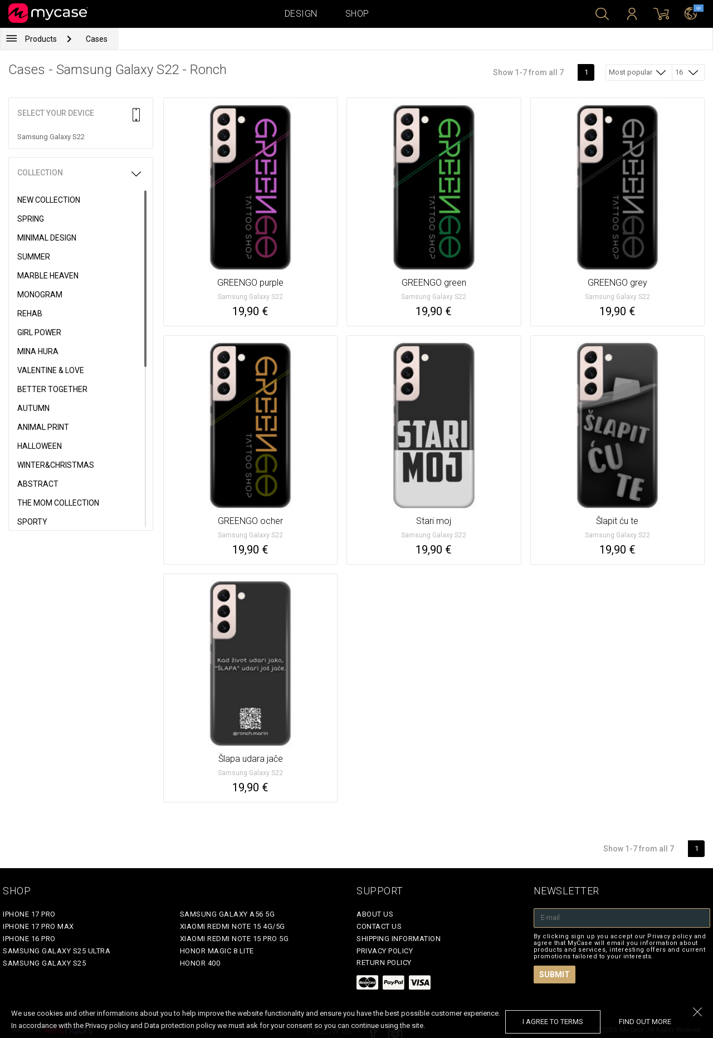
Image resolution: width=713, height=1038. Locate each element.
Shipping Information (398, 938)
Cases (97, 39)
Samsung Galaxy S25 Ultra (56, 951)
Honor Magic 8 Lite (217, 951)
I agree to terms (552, 1021)
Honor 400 (200, 963)
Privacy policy (384, 951)
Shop (357, 13)
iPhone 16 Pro (29, 938)
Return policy (384, 962)
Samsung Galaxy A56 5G (227, 914)
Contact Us (379, 926)
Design (301, 13)
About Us (374, 914)
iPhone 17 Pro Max (38, 926)
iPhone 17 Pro (29, 914)
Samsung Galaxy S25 (44, 963)
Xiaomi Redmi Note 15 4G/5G (232, 926)
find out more (645, 1021)
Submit (554, 974)
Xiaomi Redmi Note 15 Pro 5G (234, 938)
